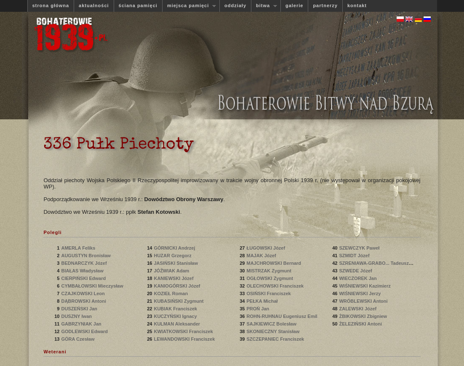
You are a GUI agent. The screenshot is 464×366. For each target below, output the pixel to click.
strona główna (50, 5)
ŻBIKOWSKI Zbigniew (363, 316)
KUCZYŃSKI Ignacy (176, 316)
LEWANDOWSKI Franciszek (185, 339)
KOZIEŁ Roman (171, 293)
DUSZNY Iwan (77, 316)
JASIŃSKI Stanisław (176, 263)
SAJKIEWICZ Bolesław (272, 323)
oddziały (235, 5)
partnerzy (325, 5)
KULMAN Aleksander (177, 323)
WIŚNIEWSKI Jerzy (360, 293)
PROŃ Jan (258, 308)
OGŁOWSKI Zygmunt (270, 278)
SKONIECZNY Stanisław (273, 331)
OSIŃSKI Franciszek (269, 293)
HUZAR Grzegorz (173, 255)
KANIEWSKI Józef (174, 278)
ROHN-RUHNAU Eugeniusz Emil (281, 316)
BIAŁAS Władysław (82, 270)
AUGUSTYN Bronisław (86, 255)
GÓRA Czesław (78, 339)
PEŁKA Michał (262, 301)
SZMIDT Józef (355, 255)
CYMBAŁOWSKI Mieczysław (92, 285)
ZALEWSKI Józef (358, 308)
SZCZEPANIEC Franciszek (275, 339)
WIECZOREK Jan (358, 278)
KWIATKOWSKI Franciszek (184, 331)
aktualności (94, 5)
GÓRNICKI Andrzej (175, 247)
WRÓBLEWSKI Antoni (364, 301)
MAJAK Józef (261, 255)
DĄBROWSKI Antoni (84, 301)
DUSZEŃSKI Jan (80, 308)
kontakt (357, 5)
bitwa (264, 5)
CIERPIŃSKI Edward (84, 278)
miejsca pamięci (189, 5)
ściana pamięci (138, 5)
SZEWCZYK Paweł (360, 247)
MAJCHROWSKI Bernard (274, 263)
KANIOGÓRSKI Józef (177, 285)
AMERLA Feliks (78, 247)
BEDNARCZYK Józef (84, 263)
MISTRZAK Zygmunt (269, 270)
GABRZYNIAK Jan (81, 323)
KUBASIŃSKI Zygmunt (179, 301)
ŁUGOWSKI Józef (266, 247)
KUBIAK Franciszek (176, 308)
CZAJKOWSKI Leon (83, 293)
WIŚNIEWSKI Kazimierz (365, 285)
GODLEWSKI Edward (85, 331)
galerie (294, 5)
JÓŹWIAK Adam (172, 270)
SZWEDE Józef (356, 270)
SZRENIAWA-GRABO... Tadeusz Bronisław (385, 263)
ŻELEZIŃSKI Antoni (361, 323)
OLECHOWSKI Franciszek (275, 285)
